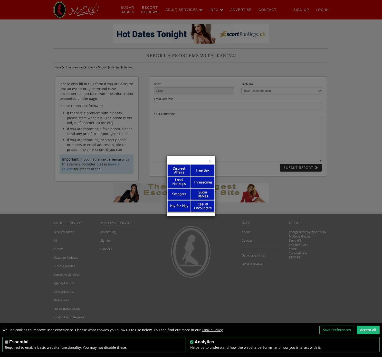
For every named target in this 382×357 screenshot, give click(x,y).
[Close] (210, 161)
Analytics (204, 341)
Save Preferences (337, 330)
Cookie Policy (212, 330)
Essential (19, 341)
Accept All (368, 330)
